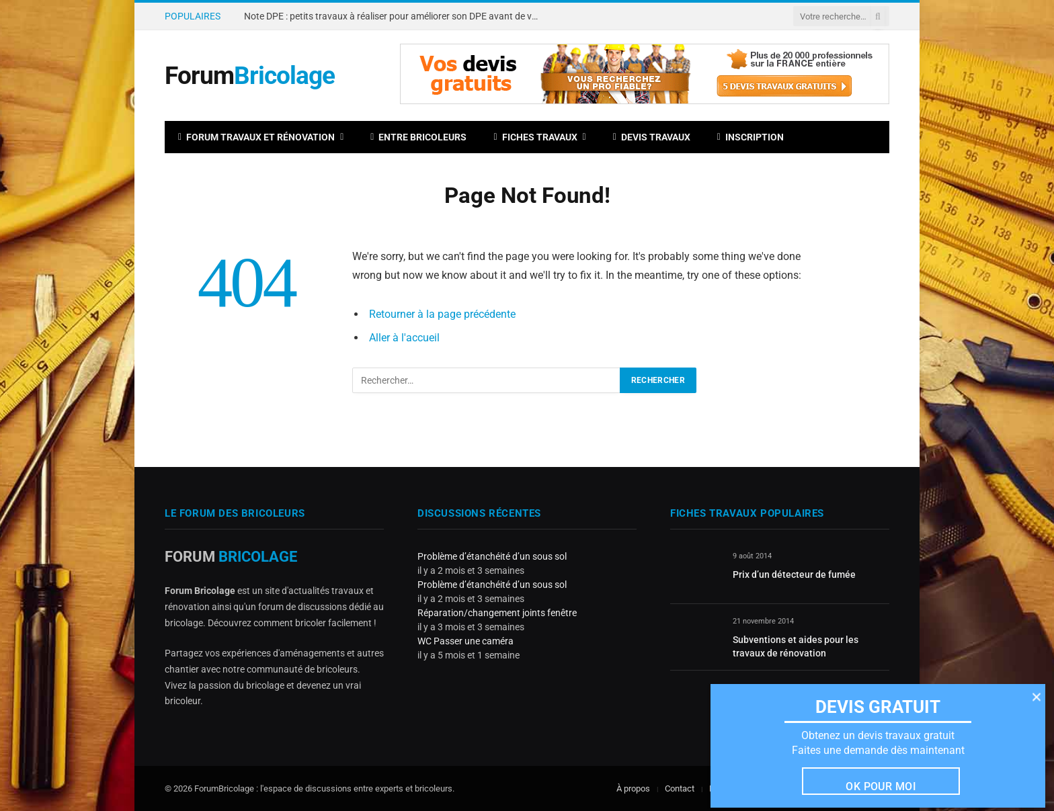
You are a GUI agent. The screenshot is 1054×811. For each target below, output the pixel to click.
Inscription (750, 137)
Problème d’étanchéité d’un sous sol (492, 556)
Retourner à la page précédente (442, 314)
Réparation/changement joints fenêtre (497, 612)
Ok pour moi (881, 786)
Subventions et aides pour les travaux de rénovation (795, 646)
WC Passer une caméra (465, 641)
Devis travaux (651, 137)
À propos (633, 788)
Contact (679, 788)
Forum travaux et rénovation (256, 137)
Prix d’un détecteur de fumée (794, 574)
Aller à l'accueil (404, 337)
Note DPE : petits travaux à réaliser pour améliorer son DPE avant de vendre (395, 16)
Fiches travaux (535, 137)
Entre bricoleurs (418, 137)
